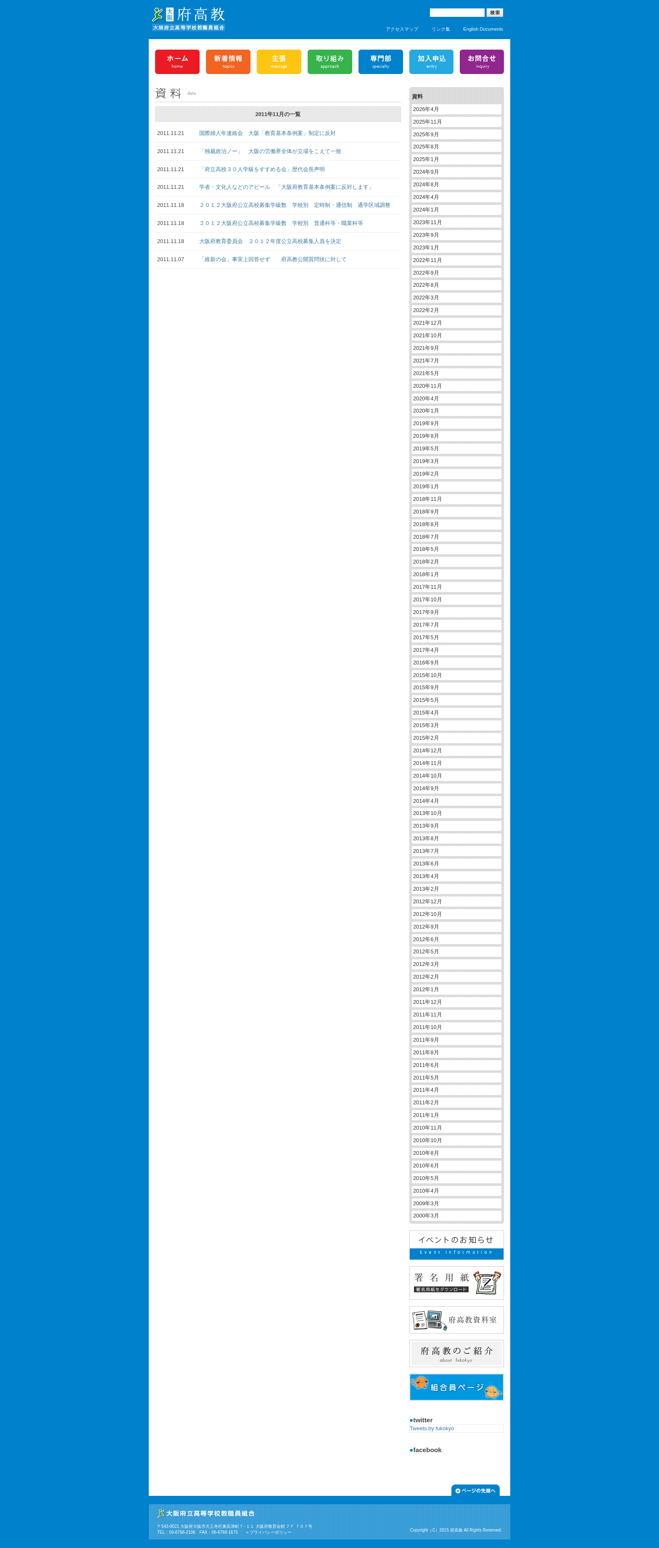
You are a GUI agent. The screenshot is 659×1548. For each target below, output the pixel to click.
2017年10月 (427, 599)
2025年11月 (427, 122)
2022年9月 (426, 273)
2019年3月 (426, 461)
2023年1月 (426, 247)
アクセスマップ (402, 29)
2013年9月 (426, 826)
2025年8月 (426, 146)
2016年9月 (426, 662)
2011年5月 (426, 1077)
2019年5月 (426, 448)
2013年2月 (426, 889)
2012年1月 (426, 989)
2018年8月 (426, 524)
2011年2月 (426, 1102)
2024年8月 (426, 184)
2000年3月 (426, 1215)
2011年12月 (427, 1002)
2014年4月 (426, 801)
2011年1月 (426, 1115)
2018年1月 (426, 574)
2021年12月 (427, 323)
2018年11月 (427, 499)
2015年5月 (426, 700)
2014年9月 (426, 788)
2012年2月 (426, 977)
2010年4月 (426, 1191)
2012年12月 (427, 901)
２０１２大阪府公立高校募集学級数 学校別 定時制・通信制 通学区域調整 (294, 205)
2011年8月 (426, 1052)
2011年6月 (426, 1065)
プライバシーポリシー (271, 1532)
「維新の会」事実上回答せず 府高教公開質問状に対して (273, 259)
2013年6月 (426, 863)
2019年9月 (426, 423)
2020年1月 (426, 411)
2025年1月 (426, 159)
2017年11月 (427, 587)
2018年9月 (426, 511)
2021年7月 (426, 360)
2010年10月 (427, 1140)
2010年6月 (426, 1165)
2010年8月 (426, 1153)
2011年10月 (427, 1027)
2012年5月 (426, 951)
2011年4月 (426, 1090)
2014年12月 (427, 750)
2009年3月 (426, 1203)
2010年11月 (427, 1128)
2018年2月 (426, 561)
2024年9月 (426, 172)
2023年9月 (426, 235)
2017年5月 (426, 637)
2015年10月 (427, 675)
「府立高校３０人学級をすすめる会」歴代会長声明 (262, 169)
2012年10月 (427, 914)
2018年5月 (426, 549)
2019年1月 (426, 486)
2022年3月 (426, 297)
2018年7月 (426, 537)
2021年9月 (426, 348)
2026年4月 (426, 109)
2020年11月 (427, 386)
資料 (417, 96)
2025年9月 (426, 134)
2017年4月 (426, 650)
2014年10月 (427, 776)
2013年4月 (426, 876)
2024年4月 (426, 197)
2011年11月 (427, 1014)
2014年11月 (427, 763)
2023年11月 (427, 222)
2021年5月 (426, 373)
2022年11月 (427, 260)
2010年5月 (426, 1178)
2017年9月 (426, 612)
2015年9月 (426, 687)
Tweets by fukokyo (432, 1428)
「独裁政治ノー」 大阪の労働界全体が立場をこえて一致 (270, 151)
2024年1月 (426, 209)
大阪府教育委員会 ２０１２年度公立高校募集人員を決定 (270, 241)
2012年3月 (426, 964)
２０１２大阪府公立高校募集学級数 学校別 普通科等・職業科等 (281, 223)
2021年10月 (427, 335)
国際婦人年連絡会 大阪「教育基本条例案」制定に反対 (267, 133)
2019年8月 (426, 436)
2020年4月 (426, 398)
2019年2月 (426, 474)
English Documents (483, 29)
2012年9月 (426, 927)
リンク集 (441, 29)
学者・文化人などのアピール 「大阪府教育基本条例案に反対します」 (286, 187)
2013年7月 (426, 851)
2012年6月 (426, 939)
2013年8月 (426, 838)
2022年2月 (426, 310)
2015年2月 (426, 738)
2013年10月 (427, 813)
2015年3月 (426, 725)
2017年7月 (426, 625)
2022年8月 (426, 285)
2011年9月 (426, 1040)
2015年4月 (426, 712)
